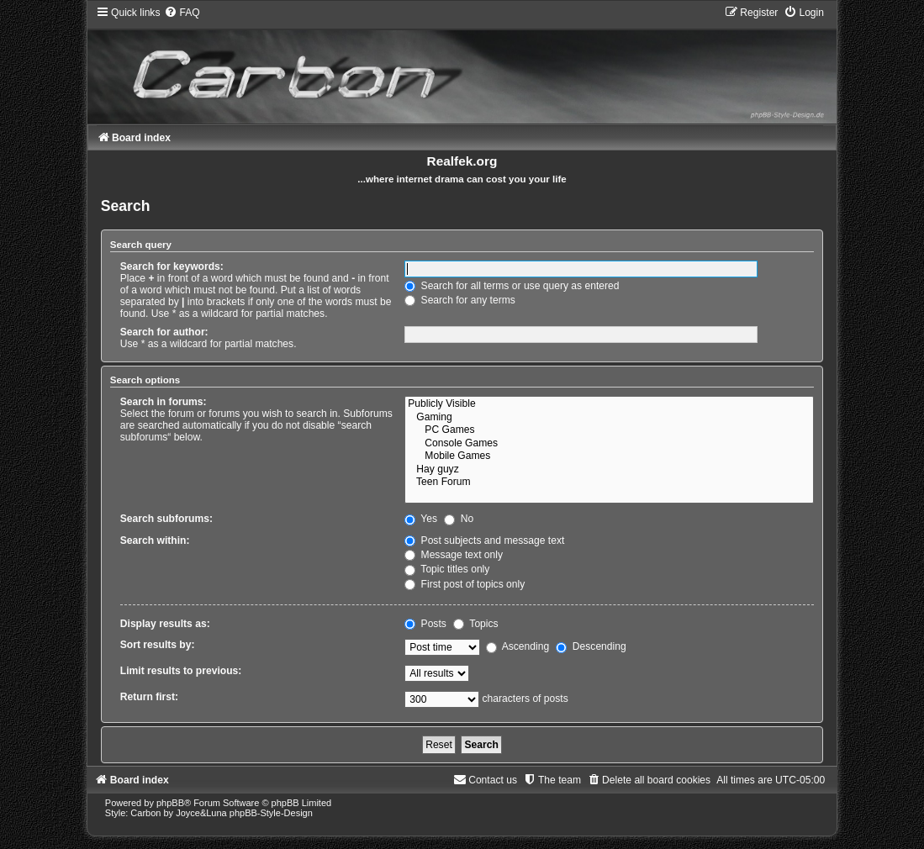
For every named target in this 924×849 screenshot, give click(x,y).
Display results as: (165, 624)
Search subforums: (166, 519)
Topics (475, 624)
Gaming (609, 417)
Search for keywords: (172, 266)
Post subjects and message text (484, 540)
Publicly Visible (609, 404)
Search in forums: (163, 402)
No (458, 519)
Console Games (609, 444)
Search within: (155, 540)
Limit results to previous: (180, 671)
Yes (420, 519)
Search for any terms (459, 300)
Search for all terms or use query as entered (511, 286)
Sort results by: (157, 645)
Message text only (453, 555)
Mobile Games (609, 456)
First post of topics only (464, 584)
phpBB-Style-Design (271, 813)
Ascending (517, 646)
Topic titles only (446, 569)
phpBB (170, 803)
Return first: (149, 697)
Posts (425, 624)
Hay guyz (609, 470)
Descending (591, 646)
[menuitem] (181, 12)
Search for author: (164, 332)
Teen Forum (609, 482)
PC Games (609, 430)
